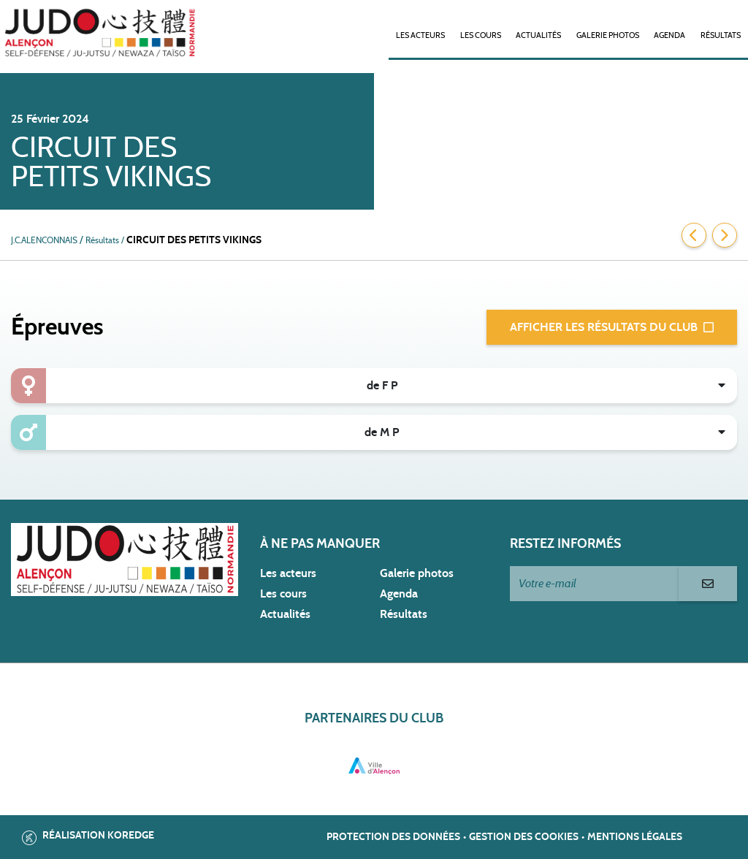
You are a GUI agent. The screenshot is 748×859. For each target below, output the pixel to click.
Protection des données (393, 837)
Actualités (538, 35)
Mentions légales (634, 837)
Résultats (721, 35)
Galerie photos (607, 35)
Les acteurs (420, 35)
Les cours (480, 35)
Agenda (669, 35)
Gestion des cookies (524, 837)
